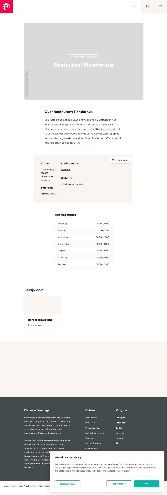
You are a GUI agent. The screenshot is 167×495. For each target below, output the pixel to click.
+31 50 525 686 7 (48, 194)
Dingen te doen (92, 428)
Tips (118, 443)
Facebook (65, 169)
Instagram (120, 417)
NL (134, 6)
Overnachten (91, 448)
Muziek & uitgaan (93, 443)
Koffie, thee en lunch (95, 433)
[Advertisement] (83, 369)
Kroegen (89, 438)
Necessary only (67, 483)
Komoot (120, 438)
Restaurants (91, 417)
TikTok (119, 428)
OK (146, 483)
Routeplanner (120, 160)
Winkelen (90, 423)
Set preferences (119, 483)
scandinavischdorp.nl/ (72, 184)
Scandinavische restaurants (83, 57)
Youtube (120, 433)
